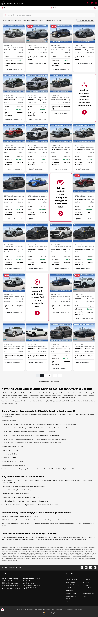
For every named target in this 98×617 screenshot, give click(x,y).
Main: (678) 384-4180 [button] (10, 586)
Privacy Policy (87, 588)
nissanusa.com (71, 602)
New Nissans (70, 582)
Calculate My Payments (70, 589)
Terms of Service (88, 593)
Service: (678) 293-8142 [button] (11, 588)
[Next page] (60, 375)
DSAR (84, 596)
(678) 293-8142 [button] (30, 588)
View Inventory (71, 579)
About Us (86, 582)
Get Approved (87, 585)
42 (55, 375)
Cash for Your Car (72, 585)
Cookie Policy (71, 593)
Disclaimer (70, 599)
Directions (86, 579)
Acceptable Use (71, 596)
